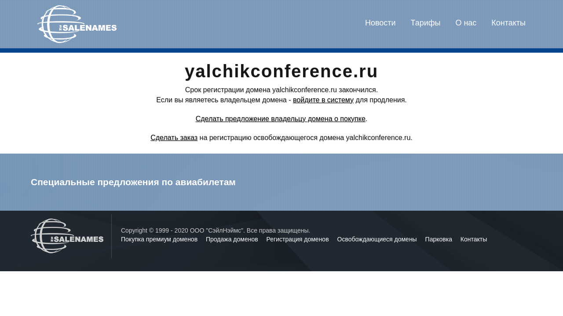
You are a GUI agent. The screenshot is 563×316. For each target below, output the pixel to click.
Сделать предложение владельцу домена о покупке (281, 118)
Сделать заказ (173, 137)
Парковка (439, 239)
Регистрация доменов (299, 239)
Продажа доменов (233, 239)
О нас (465, 22)
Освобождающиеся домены (378, 239)
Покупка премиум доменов (160, 239)
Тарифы (426, 22)
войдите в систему (323, 100)
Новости (380, 22)
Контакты (508, 22)
